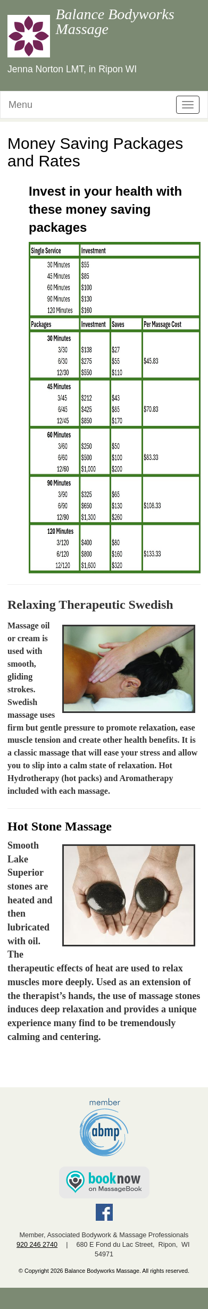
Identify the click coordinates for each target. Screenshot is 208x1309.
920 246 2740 (36, 1244)
